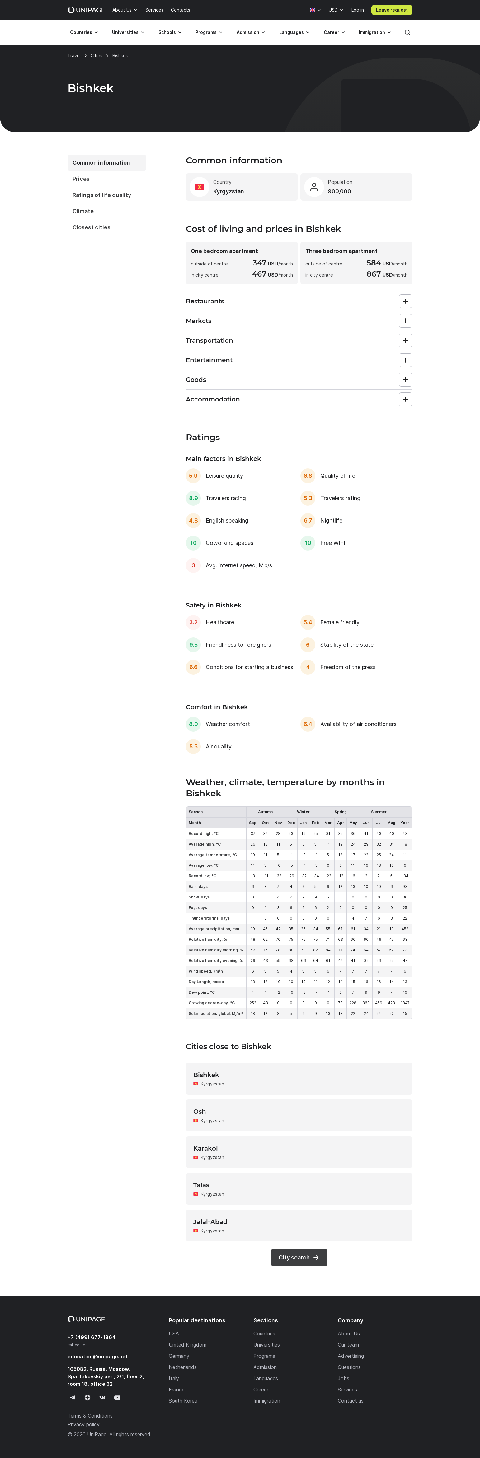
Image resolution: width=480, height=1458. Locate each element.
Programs (206, 32)
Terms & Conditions (90, 1416)
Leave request (392, 9)
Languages (291, 32)
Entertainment (209, 360)
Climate (83, 211)
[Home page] (86, 10)
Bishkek (206, 1075)
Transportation (209, 340)
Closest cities (92, 227)
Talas (201, 1185)
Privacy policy (84, 1424)
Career (331, 32)
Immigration (372, 32)
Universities (125, 32)
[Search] (407, 32)
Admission (248, 32)
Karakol (205, 1148)
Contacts (180, 9)
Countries (81, 32)
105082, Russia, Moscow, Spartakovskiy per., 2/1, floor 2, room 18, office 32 (106, 1376)
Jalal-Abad (210, 1222)
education (98, 1356)
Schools (167, 32)
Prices (81, 179)
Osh (199, 1111)
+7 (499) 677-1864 (91, 1337)
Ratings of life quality (102, 195)
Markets (198, 321)
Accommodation (213, 399)
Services (154, 9)
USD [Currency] (333, 9)
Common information (101, 162)
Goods (196, 379)
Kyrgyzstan (212, 1083)
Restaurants (205, 301)
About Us (122, 9)
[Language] (316, 10)
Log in (357, 9)
